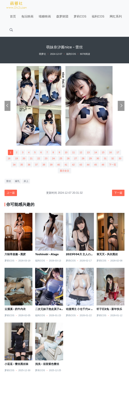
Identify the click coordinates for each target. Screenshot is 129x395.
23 (46, 158)
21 (31, 158)
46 (103, 164)
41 (66, 164)
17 (118, 152)
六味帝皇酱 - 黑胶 (15, 254)
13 (88, 152)
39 (51, 164)
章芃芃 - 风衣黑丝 (107, 254)
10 (66, 152)
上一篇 (11, 193)
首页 (13, 16)
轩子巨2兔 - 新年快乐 (109, 309)
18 (8, 158)
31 (105, 158)
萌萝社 (42, 54)
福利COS (98, 16)
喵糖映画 (45, 16)
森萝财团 (62, 16)
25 (60, 158)
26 (68, 158)
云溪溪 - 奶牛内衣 (15, 309)
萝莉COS (80, 16)
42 (73, 164)
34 (13, 164)
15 (103, 152)
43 (81, 164)
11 (73, 152)
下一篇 (118, 193)
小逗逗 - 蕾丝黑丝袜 (16, 364)
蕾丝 (8, 181)
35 (21, 164)
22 (38, 158)
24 (53, 158)
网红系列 (116, 16)
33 (120, 158)
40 (58, 164)
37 (36, 164)
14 (96, 152)
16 (111, 152)
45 (96, 164)
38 (43, 164)
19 (16, 158)
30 (98, 158)
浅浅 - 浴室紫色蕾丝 (47, 364)
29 (90, 158)
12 (81, 152)
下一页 (113, 164)
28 (83, 158)
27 (75, 158)
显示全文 (64, 171)
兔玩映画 (27, 16)
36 (28, 164)
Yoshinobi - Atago (47, 254)
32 (113, 158)
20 (23, 158)
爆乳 (17, 181)
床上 (26, 181)
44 (88, 164)
